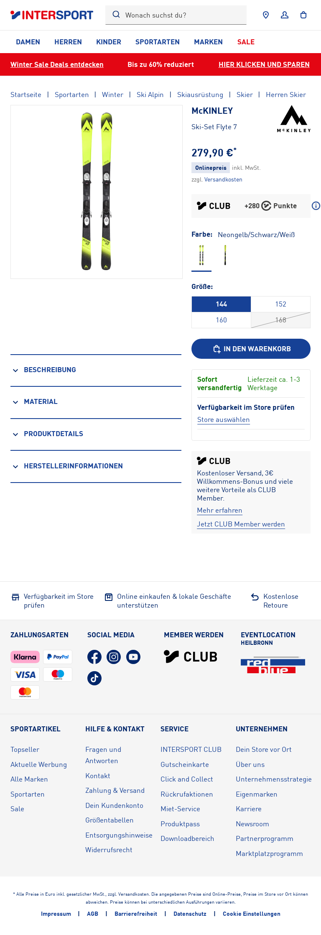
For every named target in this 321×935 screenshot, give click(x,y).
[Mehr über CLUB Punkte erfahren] (316, 206)
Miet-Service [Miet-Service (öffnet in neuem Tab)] (180, 808)
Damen (28, 41)
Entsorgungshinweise (119, 834)
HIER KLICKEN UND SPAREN (264, 64)
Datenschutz (189, 913)
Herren (68, 41)
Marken (208, 41)
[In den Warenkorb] (251, 349)
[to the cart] (303, 15)
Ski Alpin (150, 94)
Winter (112, 94)
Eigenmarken (257, 793)
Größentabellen (109, 819)
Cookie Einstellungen (251, 913)
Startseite (25, 94)
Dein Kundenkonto (114, 805)
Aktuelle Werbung (38, 764)
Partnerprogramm (264, 838)
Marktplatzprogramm (269, 853)
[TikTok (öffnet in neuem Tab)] (94, 678)
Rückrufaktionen (186, 793)
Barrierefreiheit (136, 913)
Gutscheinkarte (184, 764)
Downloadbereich (187, 838)
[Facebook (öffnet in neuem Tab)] (94, 657)
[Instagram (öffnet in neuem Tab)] (114, 657)
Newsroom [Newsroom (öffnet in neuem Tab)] (252, 823)
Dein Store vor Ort (264, 749)
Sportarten (157, 41)
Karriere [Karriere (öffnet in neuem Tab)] (249, 808)
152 (280, 303)
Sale (246, 41)
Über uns (250, 764)
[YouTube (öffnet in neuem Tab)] (133, 657)
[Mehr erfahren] (219, 510)
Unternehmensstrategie (274, 778)
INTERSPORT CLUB (191, 749)
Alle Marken (29, 778)
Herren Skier (286, 94)
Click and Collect (186, 778)
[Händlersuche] (266, 15)
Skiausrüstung (200, 94)
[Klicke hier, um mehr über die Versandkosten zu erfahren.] (223, 179)
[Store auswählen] (223, 419)
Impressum (56, 913)
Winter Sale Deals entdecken (57, 64)
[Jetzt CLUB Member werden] (241, 524)
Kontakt (97, 775)
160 (221, 319)
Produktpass (180, 823)
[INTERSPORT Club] (190, 656)
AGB (92, 913)
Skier (245, 94)
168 (280, 319)
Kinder (108, 41)
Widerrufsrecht (108, 849)
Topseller (24, 749)
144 (221, 303)
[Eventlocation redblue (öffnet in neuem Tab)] (273, 665)
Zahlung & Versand (115, 790)
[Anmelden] (285, 15)
